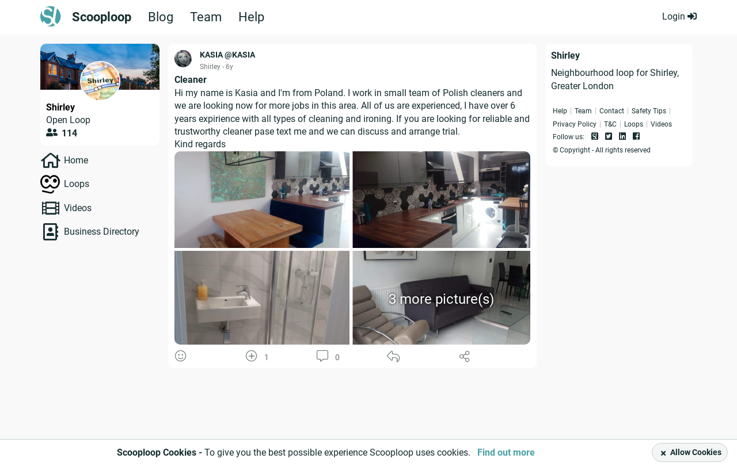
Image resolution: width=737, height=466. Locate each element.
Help (251, 17)
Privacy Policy (575, 124)
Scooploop (101, 17)
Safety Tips (649, 111)
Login (679, 16)
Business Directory (101, 231)
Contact (611, 111)
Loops (76, 183)
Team (206, 17)
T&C (610, 124)
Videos (78, 208)
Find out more (506, 452)
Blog (160, 17)
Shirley (60, 107)
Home (76, 160)
